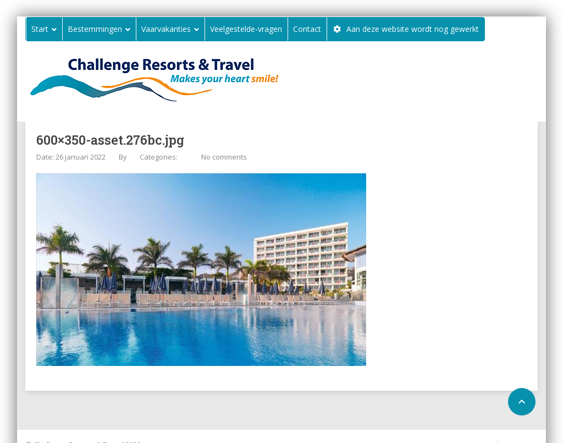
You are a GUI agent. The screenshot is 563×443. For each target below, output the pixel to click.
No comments (224, 157)
